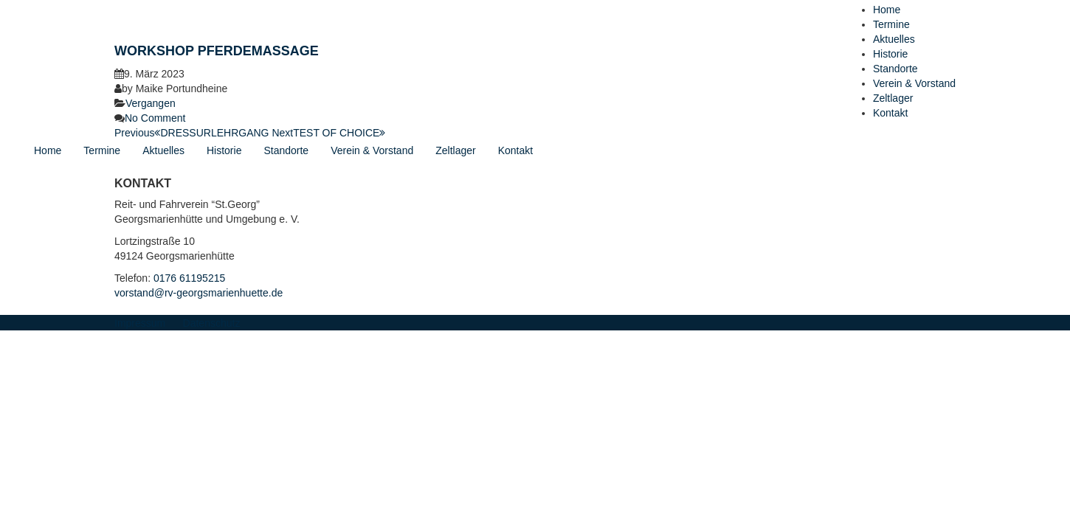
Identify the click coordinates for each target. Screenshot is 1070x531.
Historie (890, 54)
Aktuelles (894, 39)
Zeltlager (893, 98)
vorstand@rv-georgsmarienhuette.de (198, 293)
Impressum (139, 323)
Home (886, 9)
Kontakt (890, 113)
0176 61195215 (189, 278)
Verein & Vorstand (914, 83)
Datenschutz (212, 323)
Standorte (895, 68)
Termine (891, 24)
